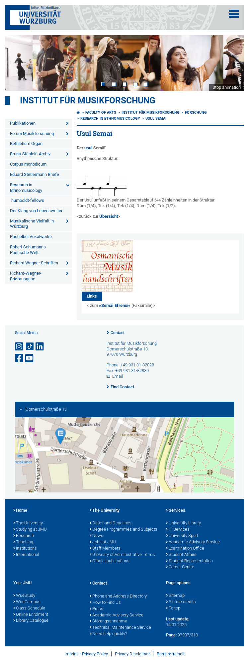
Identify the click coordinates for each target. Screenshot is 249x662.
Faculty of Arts (100, 112)
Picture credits (181, 602)
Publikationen (23, 123)
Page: (171, 634)
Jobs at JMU (103, 542)
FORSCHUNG (196, 112)
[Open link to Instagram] (19, 346)
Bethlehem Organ (26, 143)
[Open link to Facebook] (19, 358)
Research (23, 536)
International (26, 555)
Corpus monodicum (28, 164)
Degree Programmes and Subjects (123, 530)
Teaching (23, 542)
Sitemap (175, 596)
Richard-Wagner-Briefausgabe (26, 276)
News (96, 536)
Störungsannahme (108, 621)
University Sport (182, 536)
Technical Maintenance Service (120, 628)
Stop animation (226, 87)
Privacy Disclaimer (132, 653)
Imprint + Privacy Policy (86, 653)
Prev (16, 62)
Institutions (25, 549)
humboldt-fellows (27, 200)
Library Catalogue (30, 621)
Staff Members (105, 549)
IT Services (178, 530)
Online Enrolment (30, 615)
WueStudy (24, 596)
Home (20, 511)
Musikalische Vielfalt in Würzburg (32, 223)
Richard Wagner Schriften (34, 262)
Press (96, 609)
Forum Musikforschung (32, 133)
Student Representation (189, 561)
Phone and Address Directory (118, 596)
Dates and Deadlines (110, 523)
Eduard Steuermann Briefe (34, 174)
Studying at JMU (30, 530)
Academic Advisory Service (193, 542)
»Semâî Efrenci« (114, 305)
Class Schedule (29, 608)
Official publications (109, 561)
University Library (183, 523)
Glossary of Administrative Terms (122, 555)
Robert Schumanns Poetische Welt (28, 249)
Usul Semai (155, 118)
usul (88, 147)
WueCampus (27, 602)
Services (175, 511)
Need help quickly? (108, 634)
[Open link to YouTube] (30, 358)
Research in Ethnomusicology (26, 187)
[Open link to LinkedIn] (40, 346)
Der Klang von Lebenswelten (36, 210)
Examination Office (185, 549)
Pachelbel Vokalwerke (31, 236)
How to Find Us (105, 603)
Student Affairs (181, 555)
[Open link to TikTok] (30, 346)
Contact (117, 333)
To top (173, 608)
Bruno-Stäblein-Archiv (30, 153)
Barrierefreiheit (171, 653)
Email (117, 376)
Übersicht (108, 216)
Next (232, 62)
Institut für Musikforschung (87, 100)
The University (28, 523)
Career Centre (180, 567)
